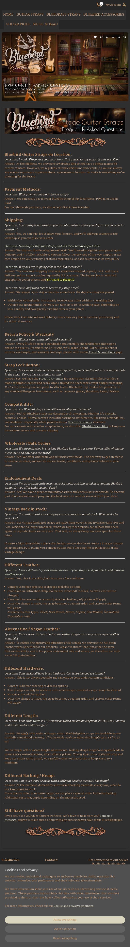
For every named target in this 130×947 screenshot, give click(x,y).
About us (8, 866)
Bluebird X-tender (51, 378)
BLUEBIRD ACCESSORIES (104, 14)
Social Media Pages (15, 871)
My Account (116, 4)
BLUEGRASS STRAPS (63, 14)
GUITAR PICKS (18, 24)
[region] (38, 915)
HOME (8, 14)
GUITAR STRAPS (30, 14)
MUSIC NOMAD (45, 24)
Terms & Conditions (101, 352)
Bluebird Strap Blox (95, 426)
